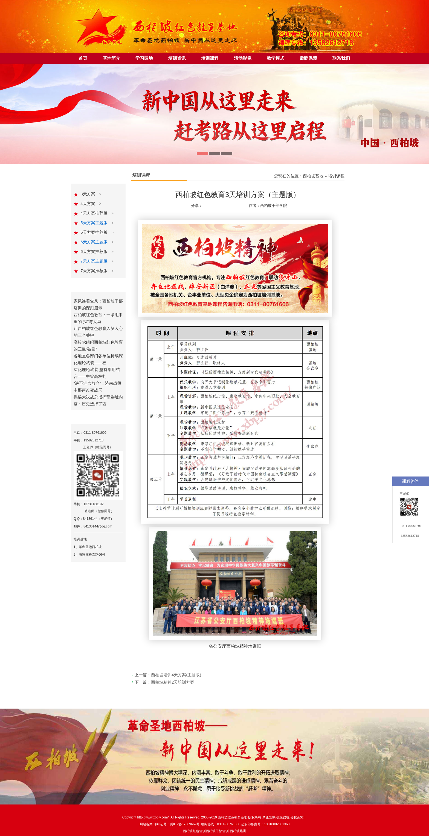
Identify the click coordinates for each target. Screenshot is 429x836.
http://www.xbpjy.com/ (153, 817)
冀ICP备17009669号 (185, 824)
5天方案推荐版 (94, 232)
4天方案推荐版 (94, 213)
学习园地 (144, 58)
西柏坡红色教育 (229, 817)
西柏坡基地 (313, 175)
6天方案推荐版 (94, 251)
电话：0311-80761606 (90, 433)
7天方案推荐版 (94, 270)
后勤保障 (308, 58)
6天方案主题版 (94, 241)
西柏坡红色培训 (194, 831)
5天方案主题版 (94, 222)
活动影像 (242, 58)
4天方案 (88, 203)
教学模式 (275, 58)
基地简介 (111, 58)
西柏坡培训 (238, 831)
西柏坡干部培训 (217, 831)
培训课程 (210, 58)
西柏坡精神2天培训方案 (172, 682)
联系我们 (341, 58)
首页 (83, 58)
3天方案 (88, 194)
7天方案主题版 (94, 261)
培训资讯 (177, 58)
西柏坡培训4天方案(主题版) (176, 674)
